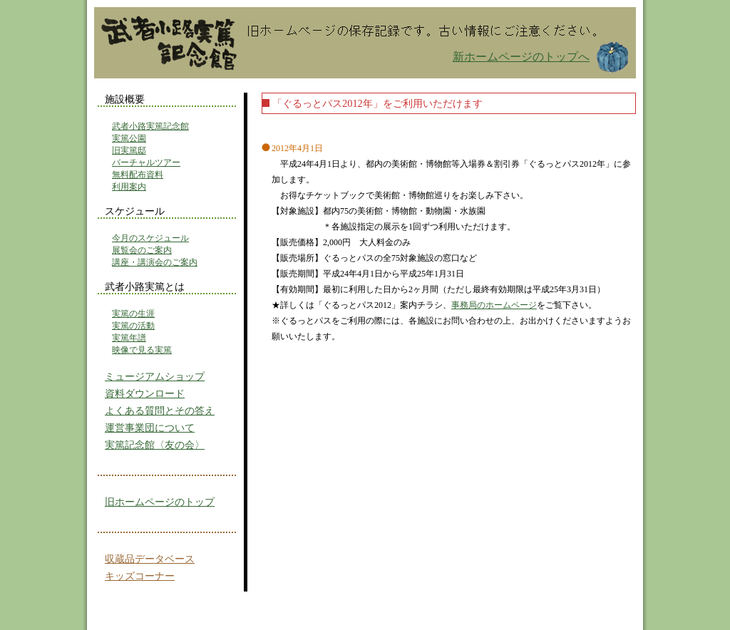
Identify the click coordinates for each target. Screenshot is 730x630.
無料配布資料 (137, 175)
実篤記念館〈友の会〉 (155, 444)
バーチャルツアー (146, 162)
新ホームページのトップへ (521, 57)
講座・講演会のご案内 (154, 262)
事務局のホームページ (494, 305)
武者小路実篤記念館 (150, 126)
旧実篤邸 (129, 150)
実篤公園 (129, 138)
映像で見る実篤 (142, 350)
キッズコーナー (140, 576)
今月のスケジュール (150, 238)
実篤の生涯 (133, 314)
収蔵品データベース (150, 558)
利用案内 (129, 187)
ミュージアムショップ (155, 376)
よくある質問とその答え (160, 410)
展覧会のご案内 (142, 250)
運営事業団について (150, 427)
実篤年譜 (129, 338)
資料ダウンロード (145, 393)
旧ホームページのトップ (160, 501)
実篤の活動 (133, 326)
